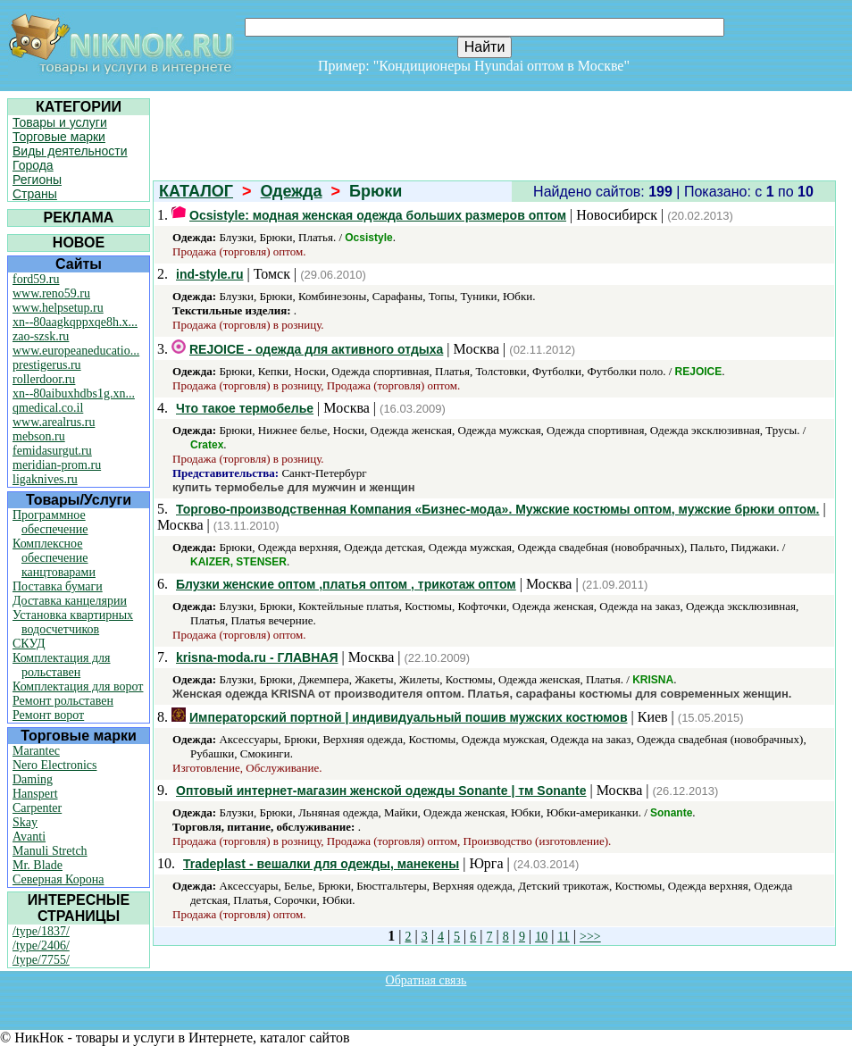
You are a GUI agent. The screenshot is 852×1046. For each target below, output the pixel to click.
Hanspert (35, 793)
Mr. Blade (38, 865)
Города (33, 165)
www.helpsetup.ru (58, 307)
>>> (590, 936)
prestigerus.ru (47, 365)
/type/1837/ (41, 931)
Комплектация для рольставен (62, 665)
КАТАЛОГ (196, 191)
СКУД (29, 643)
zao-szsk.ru (41, 336)
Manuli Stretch (50, 851)
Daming (33, 779)
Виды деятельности (70, 151)
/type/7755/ (41, 960)
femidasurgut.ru (52, 450)
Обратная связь (426, 980)
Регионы (37, 179)
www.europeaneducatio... (76, 350)
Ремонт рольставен (63, 700)
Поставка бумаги (58, 586)
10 (541, 936)
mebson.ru (39, 436)
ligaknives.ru (45, 479)
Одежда (291, 191)
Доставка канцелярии (70, 600)
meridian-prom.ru (57, 465)
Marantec (36, 750)
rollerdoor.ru (44, 379)
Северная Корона (58, 879)
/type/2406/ (41, 945)
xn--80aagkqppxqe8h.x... (75, 322)
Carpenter (37, 808)
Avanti (29, 836)
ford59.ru (36, 279)
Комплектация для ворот (78, 686)
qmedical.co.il (48, 407)
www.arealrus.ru (54, 422)
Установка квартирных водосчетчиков (73, 622)
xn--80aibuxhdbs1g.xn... (74, 393)
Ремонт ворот (48, 715)
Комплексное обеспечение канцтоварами (54, 558)
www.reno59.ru (51, 293)
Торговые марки (59, 137)
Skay (25, 822)
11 (563, 936)
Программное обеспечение (50, 522)
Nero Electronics (54, 765)
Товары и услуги (60, 122)
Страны (35, 194)
